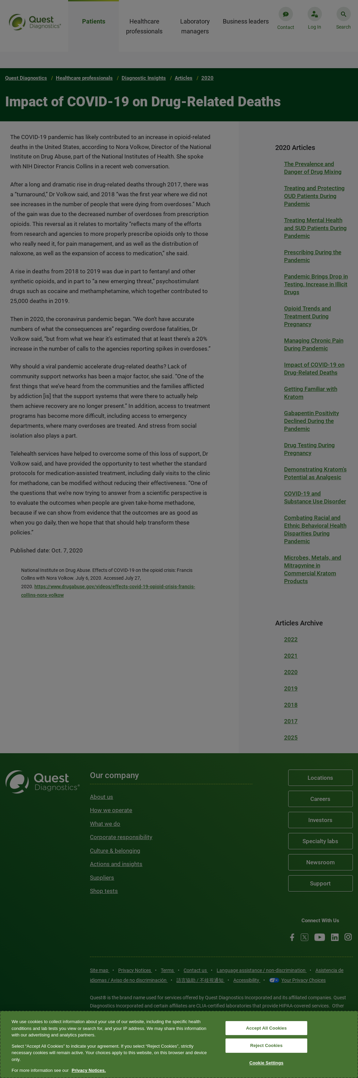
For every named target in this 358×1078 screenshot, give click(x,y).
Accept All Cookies (266, 1028)
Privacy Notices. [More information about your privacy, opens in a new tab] (89, 1070)
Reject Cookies (266, 1045)
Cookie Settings (266, 1062)
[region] (179, 1044)
